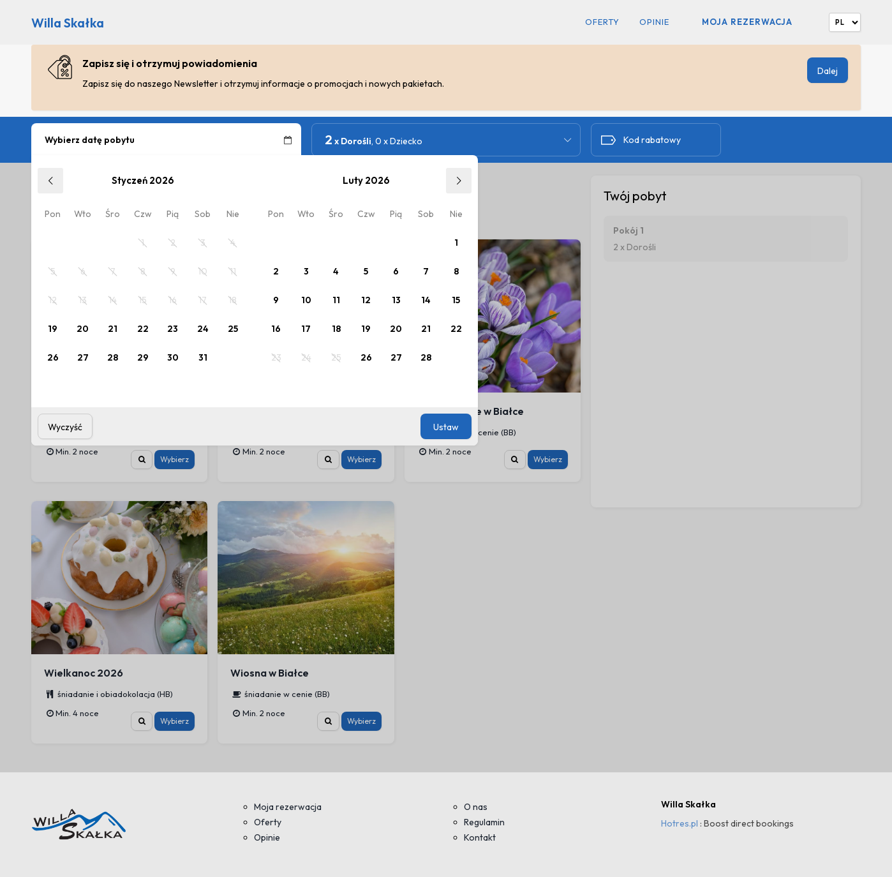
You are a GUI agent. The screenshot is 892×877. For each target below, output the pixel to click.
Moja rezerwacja (747, 22)
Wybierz (174, 459)
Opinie (654, 22)
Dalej (827, 71)
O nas (475, 807)
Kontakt (480, 837)
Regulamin (484, 822)
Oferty (602, 22)
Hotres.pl (679, 823)
